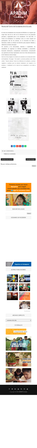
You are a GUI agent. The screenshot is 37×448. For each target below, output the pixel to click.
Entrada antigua (31, 159)
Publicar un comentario (9, 154)
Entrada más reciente (7, 159)
